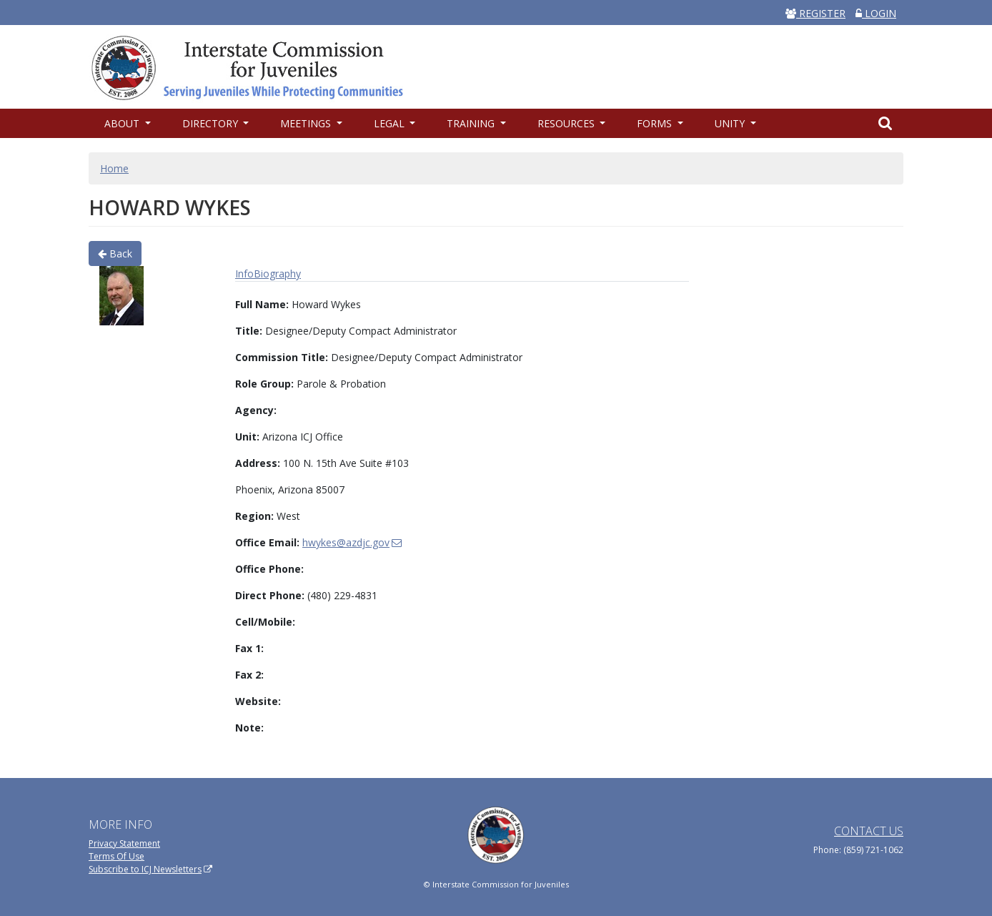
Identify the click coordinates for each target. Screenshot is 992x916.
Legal (390, 123)
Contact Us (868, 831)
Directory (211, 123)
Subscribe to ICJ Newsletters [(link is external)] (151, 869)
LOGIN (875, 13)
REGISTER (815, 13)
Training (472, 123)
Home (114, 168)
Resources (567, 123)
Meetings (307, 123)
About (123, 123)
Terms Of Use (116, 856)
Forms (656, 123)
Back (115, 253)
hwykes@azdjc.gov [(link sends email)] (352, 542)
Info (244, 273)
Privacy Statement (124, 843)
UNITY (731, 123)
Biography (277, 273)
